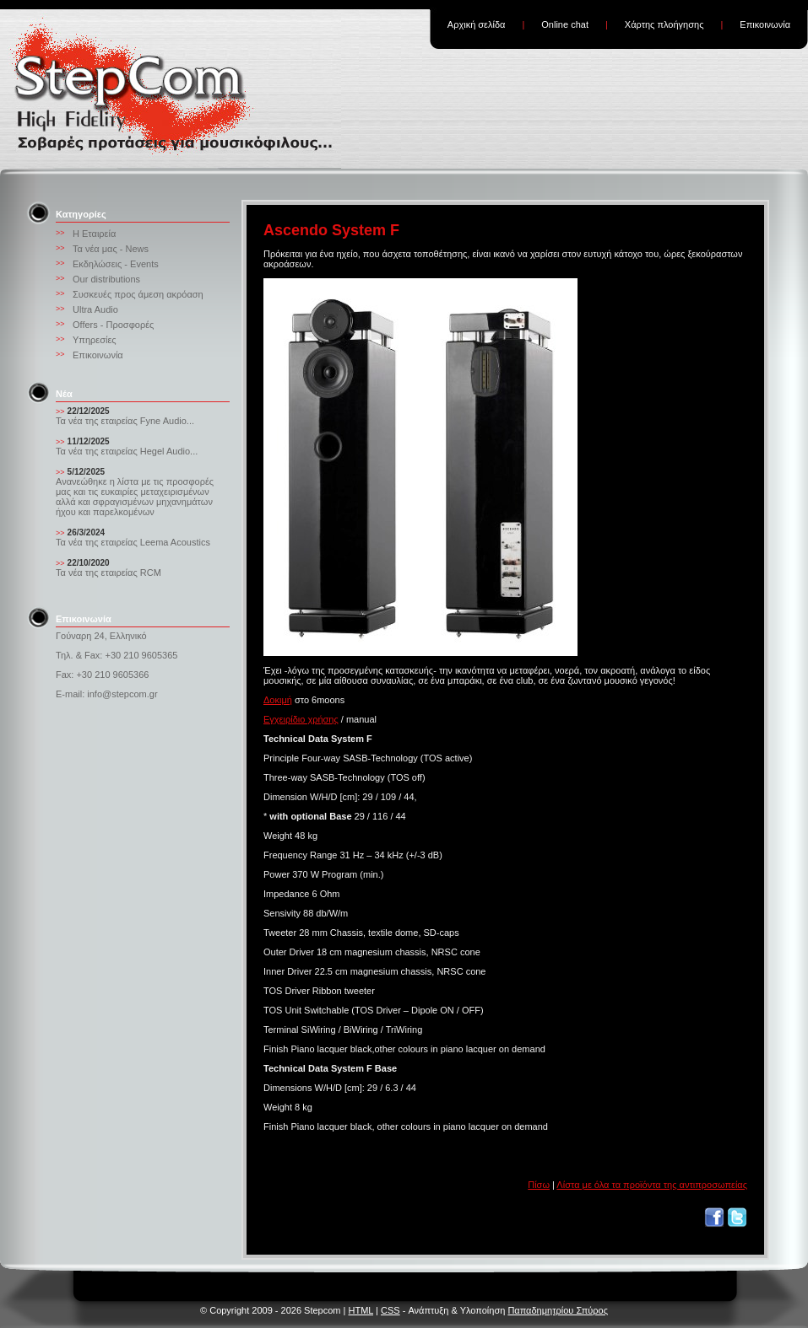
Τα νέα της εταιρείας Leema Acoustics (133, 542)
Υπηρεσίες (95, 340)
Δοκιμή (277, 700)
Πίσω (539, 1185)
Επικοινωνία (765, 24)
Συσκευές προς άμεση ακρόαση (138, 294)
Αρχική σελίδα (476, 24)
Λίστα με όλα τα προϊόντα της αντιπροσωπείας (651, 1185)
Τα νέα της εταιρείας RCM (108, 572)
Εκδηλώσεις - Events (116, 264)
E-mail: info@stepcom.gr (107, 694)
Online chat (564, 24)
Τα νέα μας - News (111, 249)
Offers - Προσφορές (113, 325)
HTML (360, 1310)
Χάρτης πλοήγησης (664, 24)
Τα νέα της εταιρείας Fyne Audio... (125, 421)
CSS (390, 1310)
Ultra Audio (95, 309)
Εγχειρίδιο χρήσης (301, 719)
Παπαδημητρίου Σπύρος (557, 1310)
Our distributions (106, 279)
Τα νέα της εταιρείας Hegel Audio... (127, 451)
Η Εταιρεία (94, 234)
